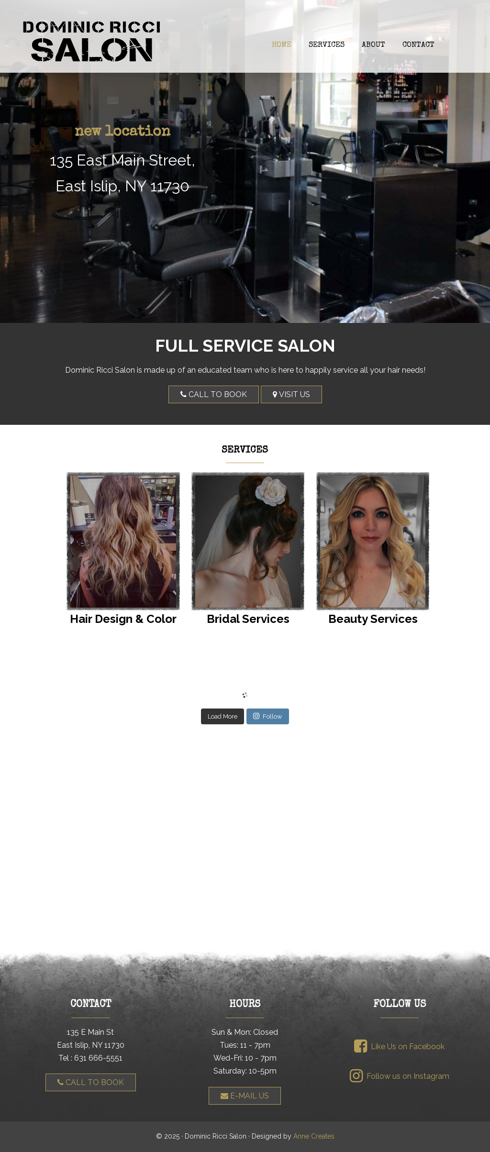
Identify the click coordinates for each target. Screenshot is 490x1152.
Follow (267, 716)
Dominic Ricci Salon (245, 41)
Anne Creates (313, 1136)
